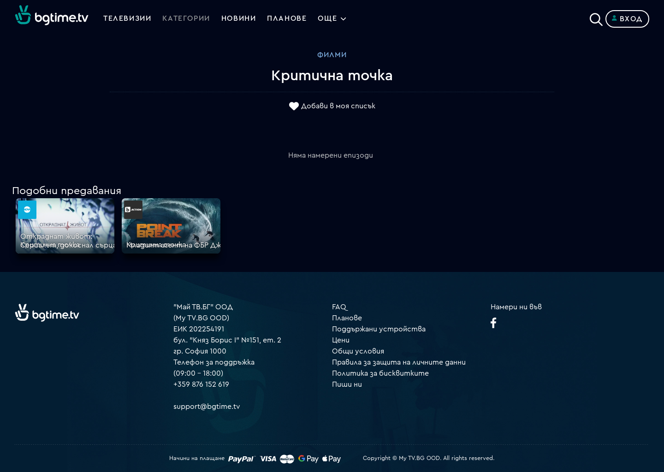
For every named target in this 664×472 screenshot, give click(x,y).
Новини (238, 19)
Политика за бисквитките (380, 373)
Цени (341, 340)
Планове (347, 318)
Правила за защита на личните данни (399, 362)
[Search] (596, 17)
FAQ (339, 307)
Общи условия (358, 351)
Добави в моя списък (338, 106)
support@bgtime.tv (206, 406)
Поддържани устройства (379, 329)
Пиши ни (347, 384)
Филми (332, 55)
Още (328, 19)
